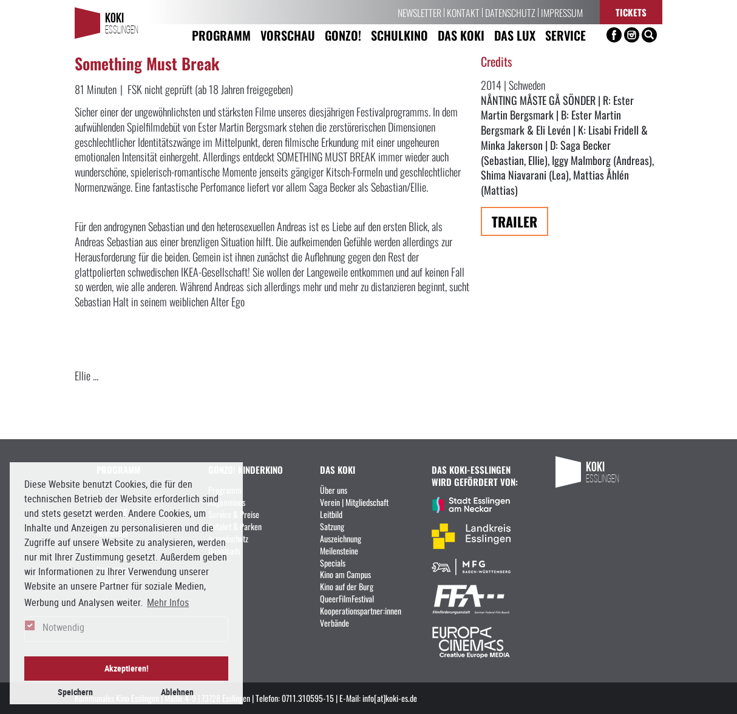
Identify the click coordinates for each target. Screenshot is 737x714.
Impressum (562, 12)
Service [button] (565, 35)
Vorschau (287, 35)
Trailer (514, 221)
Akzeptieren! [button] (126, 668)
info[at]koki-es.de (389, 697)
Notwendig (63, 627)
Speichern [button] (75, 692)
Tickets (631, 11)
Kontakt (463, 12)
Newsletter (419, 12)
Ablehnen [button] (177, 692)
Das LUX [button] (514, 35)
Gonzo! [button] (343, 35)
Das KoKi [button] (461, 35)
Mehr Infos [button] (168, 602)
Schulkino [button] (399, 35)
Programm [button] (221, 35)
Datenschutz (510, 12)
